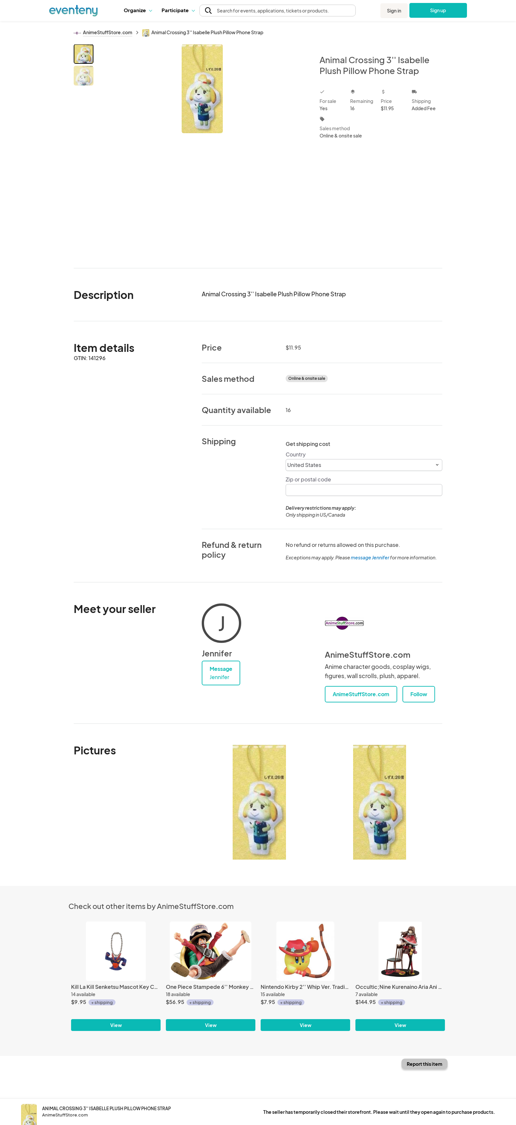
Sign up (438, 10)
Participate (178, 10)
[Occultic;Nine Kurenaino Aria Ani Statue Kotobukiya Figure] (400, 951)
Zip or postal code (308, 479)
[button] (138, 10)
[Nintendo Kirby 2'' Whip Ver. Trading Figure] (305, 951)
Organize (138, 10)
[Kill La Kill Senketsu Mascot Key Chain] (116, 951)
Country (296, 454)
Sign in (394, 10)
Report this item (424, 1064)
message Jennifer (370, 557)
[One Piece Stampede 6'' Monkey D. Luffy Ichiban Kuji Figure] (210, 951)
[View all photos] (202, 150)
